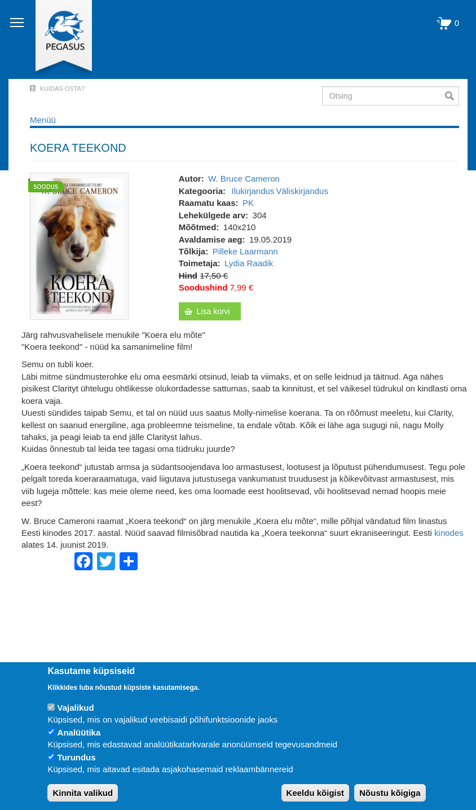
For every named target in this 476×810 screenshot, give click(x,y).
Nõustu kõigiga (389, 793)
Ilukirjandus (253, 191)
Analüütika (79, 732)
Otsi (452, 95)
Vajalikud (76, 707)
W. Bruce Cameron (244, 178)
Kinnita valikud (82, 793)
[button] (79, 245)
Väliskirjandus (302, 191)
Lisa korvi (213, 311)
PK (248, 203)
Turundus (77, 757)
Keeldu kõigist (316, 793)
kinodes (449, 533)
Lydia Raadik (248, 263)
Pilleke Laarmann (245, 251)
